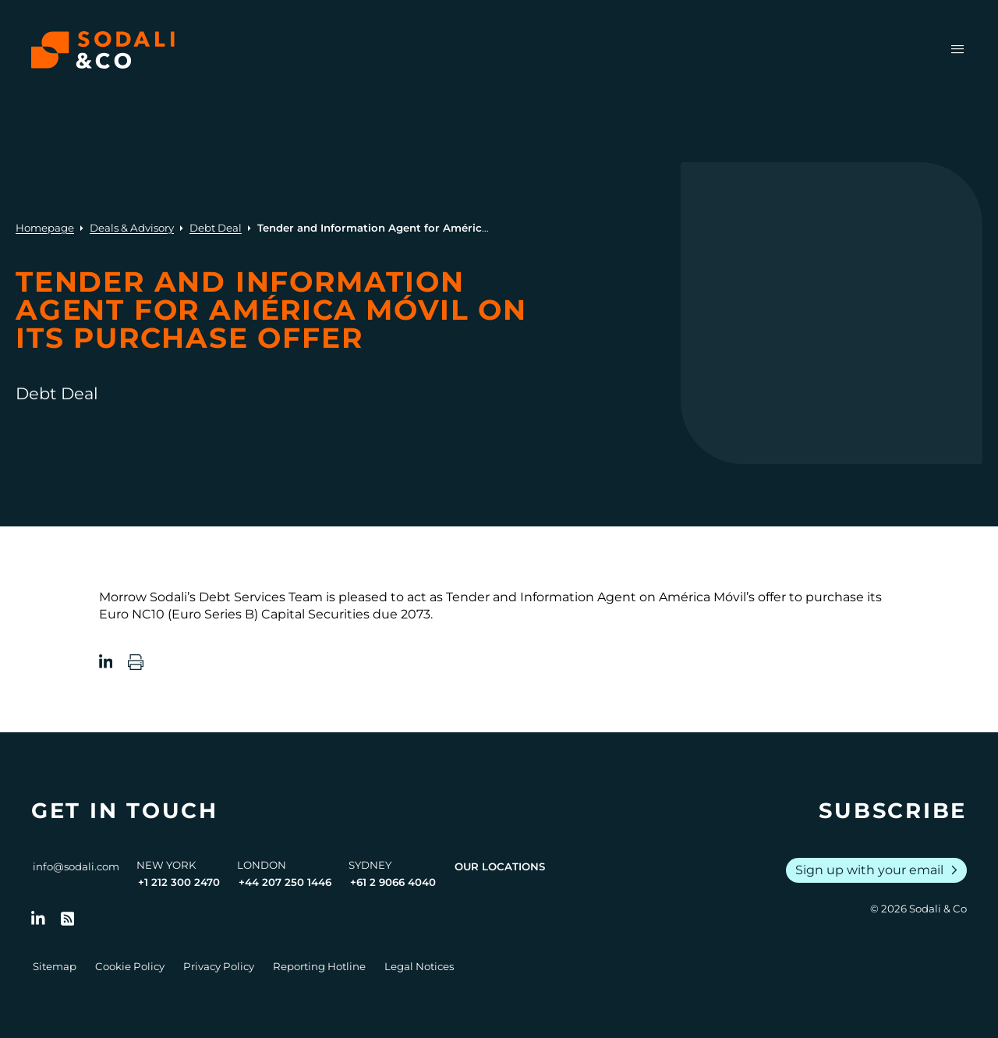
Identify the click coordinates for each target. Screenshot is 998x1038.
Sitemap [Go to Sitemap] (54, 966)
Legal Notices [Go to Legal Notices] (419, 966)
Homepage (45, 227)
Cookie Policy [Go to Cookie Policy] (130, 966)
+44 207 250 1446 (285, 882)
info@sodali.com (76, 866)
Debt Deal (215, 227)
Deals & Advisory (132, 227)
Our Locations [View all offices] (500, 866)
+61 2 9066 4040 (393, 882)
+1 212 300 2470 (179, 882)
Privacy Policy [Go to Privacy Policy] (218, 966)
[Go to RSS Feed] (68, 918)
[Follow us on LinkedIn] (38, 918)
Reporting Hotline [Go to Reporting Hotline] (319, 966)
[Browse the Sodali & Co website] (103, 50)
